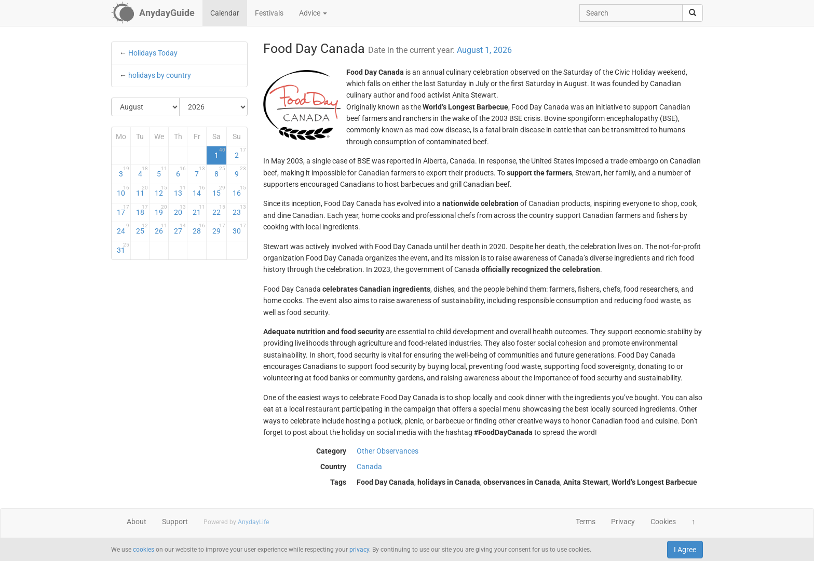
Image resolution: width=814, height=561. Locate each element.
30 (239, 229)
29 (218, 229)
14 (199, 191)
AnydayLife (253, 522)
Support (175, 521)
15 (218, 191)
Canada (369, 466)
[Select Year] (213, 107)
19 (161, 210)
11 (142, 191)
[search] (692, 13)
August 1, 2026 (484, 50)
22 (218, 210)
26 (161, 229)
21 (199, 210)
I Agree (685, 549)
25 (142, 229)
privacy (359, 549)
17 (123, 210)
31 (123, 248)
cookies (143, 549)
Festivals (269, 13)
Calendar (224, 13)
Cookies (663, 521)
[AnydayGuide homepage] (152, 13)
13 (180, 191)
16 (239, 191)
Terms (585, 521)
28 (199, 229)
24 (123, 229)
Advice (313, 13)
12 (161, 191)
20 (180, 210)
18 (142, 210)
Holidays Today (153, 53)
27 (180, 229)
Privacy (623, 521)
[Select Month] (146, 107)
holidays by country (159, 75)
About (136, 521)
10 (123, 191)
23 (239, 210)
